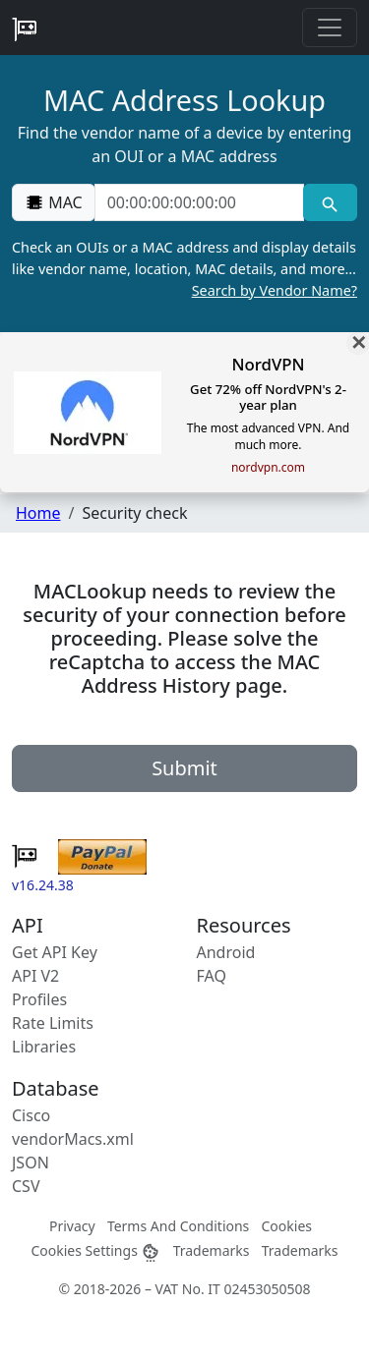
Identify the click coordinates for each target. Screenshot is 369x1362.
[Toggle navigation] (329, 27)
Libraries (44, 1046)
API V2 (35, 976)
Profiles (39, 999)
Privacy (72, 1226)
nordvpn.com (268, 468)
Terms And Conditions (178, 1226)
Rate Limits (52, 1023)
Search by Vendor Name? (274, 290)
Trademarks (211, 1250)
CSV (26, 1186)
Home (38, 513)
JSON (30, 1162)
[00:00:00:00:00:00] (199, 202)
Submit (184, 768)
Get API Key (54, 952)
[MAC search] (330, 202)
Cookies (287, 1226)
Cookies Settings (95, 1250)
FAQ (211, 976)
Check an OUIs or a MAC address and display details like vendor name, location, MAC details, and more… (184, 269)
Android (226, 952)
